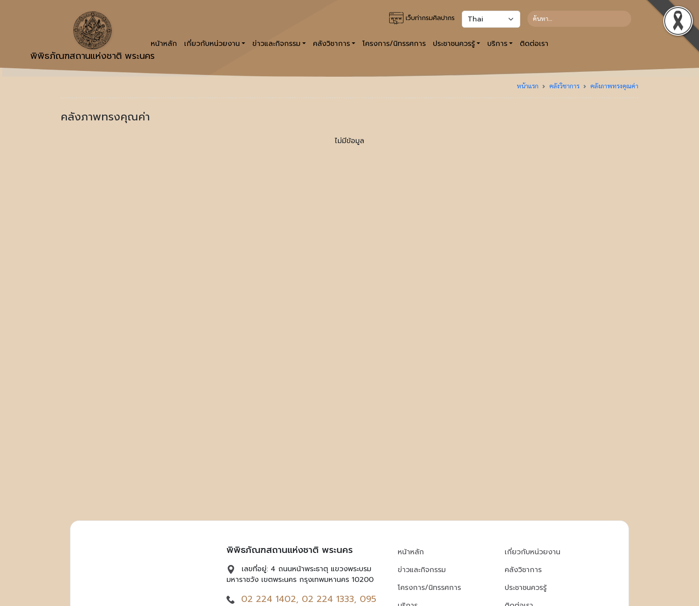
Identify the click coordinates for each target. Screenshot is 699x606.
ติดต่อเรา (534, 43)
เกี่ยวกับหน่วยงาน (532, 552)
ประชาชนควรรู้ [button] (454, 43)
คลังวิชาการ (564, 86)
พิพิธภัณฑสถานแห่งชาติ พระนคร (92, 37)
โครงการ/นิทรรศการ (394, 43)
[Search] (579, 19)
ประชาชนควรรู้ (526, 587)
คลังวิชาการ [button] (331, 43)
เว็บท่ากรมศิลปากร (422, 18)
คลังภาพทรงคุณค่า (614, 86)
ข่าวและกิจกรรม (422, 570)
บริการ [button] (497, 43)
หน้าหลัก (411, 552)
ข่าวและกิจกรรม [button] (276, 43)
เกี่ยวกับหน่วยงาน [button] (212, 43)
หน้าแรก (528, 86)
